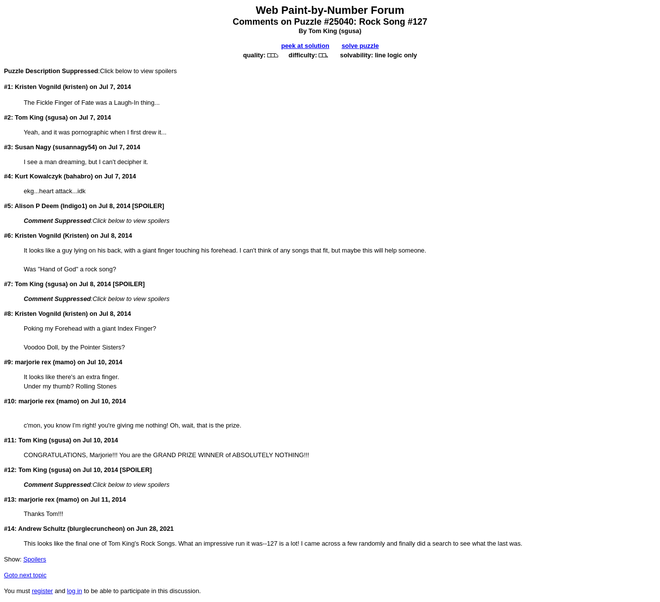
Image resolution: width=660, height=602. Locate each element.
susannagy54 (75, 147)
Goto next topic (25, 575)
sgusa (350, 31)
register (42, 591)
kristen (75, 86)
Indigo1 (74, 206)
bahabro (78, 176)
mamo (64, 362)
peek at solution (305, 45)
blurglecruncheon (96, 528)
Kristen (75, 235)
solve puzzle (359, 45)
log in (74, 591)
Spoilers (34, 559)
